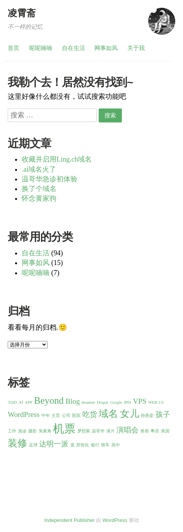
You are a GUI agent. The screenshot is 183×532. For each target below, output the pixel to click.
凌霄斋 (22, 13)
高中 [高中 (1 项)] (115, 445)
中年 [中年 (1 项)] (45, 415)
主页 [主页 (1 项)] (55, 415)
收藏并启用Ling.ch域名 (57, 159)
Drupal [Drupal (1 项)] (102, 402)
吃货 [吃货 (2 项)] (89, 414)
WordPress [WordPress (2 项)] (23, 414)
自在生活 (73, 48)
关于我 (136, 48)
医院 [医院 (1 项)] (76, 415)
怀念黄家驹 (39, 198)
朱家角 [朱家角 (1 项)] (45, 431)
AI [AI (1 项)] (21, 402)
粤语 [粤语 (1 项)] (155, 431)
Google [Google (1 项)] (116, 402)
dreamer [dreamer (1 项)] (88, 402)
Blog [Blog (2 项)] (72, 401)
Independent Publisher (69, 520)
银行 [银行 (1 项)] (95, 445)
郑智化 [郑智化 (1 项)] (82, 445)
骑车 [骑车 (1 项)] (105, 445)
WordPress (115, 520)
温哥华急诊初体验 (49, 179)
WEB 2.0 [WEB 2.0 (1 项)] (156, 402)
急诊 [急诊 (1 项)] (22, 431)
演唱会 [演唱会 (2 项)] (127, 430)
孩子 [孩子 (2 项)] (163, 414)
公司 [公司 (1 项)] (66, 415)
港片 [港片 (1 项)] (110, 431)
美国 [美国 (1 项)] (165, 431)
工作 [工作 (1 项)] (12, 431)
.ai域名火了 (39, 169)
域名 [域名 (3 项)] (108, 413)
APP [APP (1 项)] (28, 402)
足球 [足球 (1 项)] (33, 445)
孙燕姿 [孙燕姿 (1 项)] (147, 415)
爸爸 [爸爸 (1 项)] (144, 431)
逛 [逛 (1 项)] (72, 445)
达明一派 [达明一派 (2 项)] (53, 444)
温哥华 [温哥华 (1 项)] (98, 431)
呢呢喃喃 (40, 48)
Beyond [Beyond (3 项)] (49, 400)
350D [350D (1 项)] (12, 402)
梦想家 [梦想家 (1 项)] (83, 431)
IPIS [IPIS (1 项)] (127, 402)
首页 (13, 48)
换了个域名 (39, 189)
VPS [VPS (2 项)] (140, 401)
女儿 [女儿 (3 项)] (129, 413)
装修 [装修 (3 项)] (17, 443)
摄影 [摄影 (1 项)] (32, 431)
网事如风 (106, 48)
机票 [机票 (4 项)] (64, 428)
